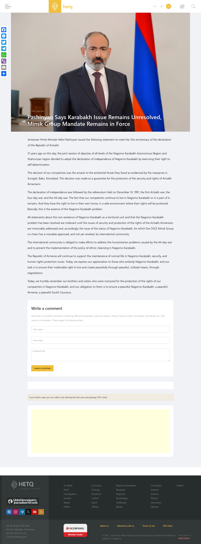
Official (95, 506)
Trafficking (121, 502)
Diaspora (120, 489)
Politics (67, 506)
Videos (180, 485)
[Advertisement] (100, 432)
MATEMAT (184, 538)
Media (119, 506)
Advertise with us (129, 525)
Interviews (156, 502)
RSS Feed (174, 525)
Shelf (66, 489)
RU (161, 6)
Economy (96, 485)
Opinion (155, 506)
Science (154, 493)
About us (106, 525)
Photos (154, 498)
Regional (120, 493)
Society (67, 498)
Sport (94, 502)
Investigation (70, 493)
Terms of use (154, 525)
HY (155, 6)
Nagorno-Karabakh (126, 485)
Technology (122, 498)
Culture (95, 498)
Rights (67, 502)
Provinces (96, 493)
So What (68, 485)
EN (168, 6)
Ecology (96, 489)
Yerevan (155, 489)
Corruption (156, 485)
